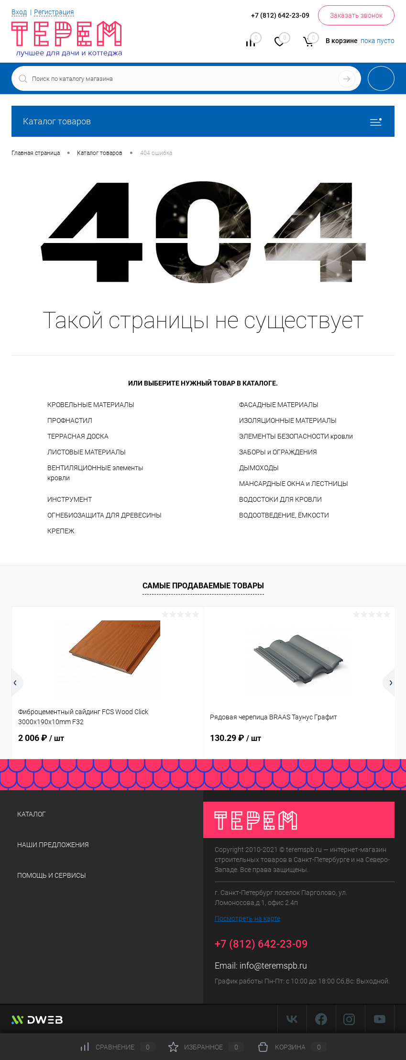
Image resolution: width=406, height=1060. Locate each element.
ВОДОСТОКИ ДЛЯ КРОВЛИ (280, 499)
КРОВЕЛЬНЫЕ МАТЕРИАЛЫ (90, 405)
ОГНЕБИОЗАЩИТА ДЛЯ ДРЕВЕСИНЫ (104, 515)
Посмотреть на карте (247, 918)
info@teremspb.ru (273, 966)
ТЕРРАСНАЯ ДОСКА (78, 436)
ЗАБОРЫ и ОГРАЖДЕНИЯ (278, 452)
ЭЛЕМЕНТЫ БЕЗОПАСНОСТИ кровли (296, 436)
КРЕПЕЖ (60, 531)
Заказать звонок (356, 15)
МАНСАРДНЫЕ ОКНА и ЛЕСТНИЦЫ (293, 483)
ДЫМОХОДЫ (259, 468)
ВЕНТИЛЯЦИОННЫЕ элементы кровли (95, 473)
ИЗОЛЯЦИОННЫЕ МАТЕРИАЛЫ (288, 420)
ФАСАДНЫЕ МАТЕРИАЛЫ (278, 405)
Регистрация (54, 12)
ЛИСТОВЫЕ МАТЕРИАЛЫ (86, 452)
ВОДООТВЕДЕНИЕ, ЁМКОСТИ (284, 515)
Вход (19, 12)
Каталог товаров (203, 121)
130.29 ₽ (235, 738)
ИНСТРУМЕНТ (69, 499)
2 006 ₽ (41, 738)
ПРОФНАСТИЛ (69, 420)
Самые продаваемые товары (203, 585)
